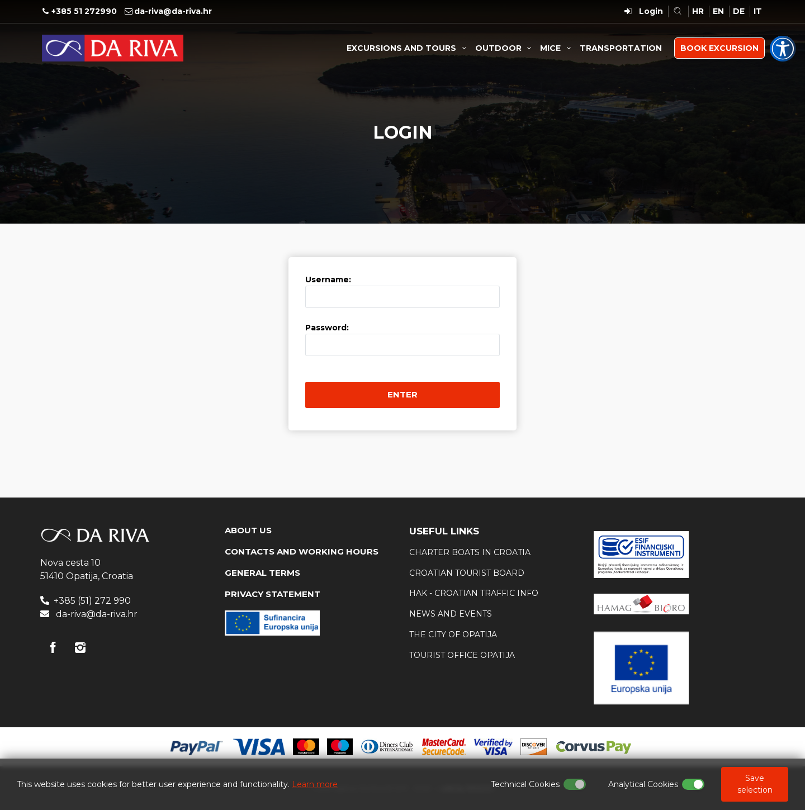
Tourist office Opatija (462, 655)
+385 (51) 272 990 (92, 600)
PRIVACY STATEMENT (272, 594)
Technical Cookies (525, 784)
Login (651, 11)
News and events (450, 614)
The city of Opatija (453, 634)
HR (698, 11)
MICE (557, 48)
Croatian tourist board (466, 573)
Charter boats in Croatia (470, 552)
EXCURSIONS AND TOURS (408, 48)
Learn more (315, 784)
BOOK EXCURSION (719, 48)
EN (718, 11)
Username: (328, 279)
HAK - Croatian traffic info (473, 593)
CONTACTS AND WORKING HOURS (301, 551)
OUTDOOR (505, 48)
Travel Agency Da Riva (112, 48)
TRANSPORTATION (621, 48)
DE (739, 11)
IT (758, 11)
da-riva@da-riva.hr (173, 11)
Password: (327, 328)
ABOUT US (248, 530)
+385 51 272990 (84, 11)
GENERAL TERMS (262, 572)
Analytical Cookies (643, 784)
